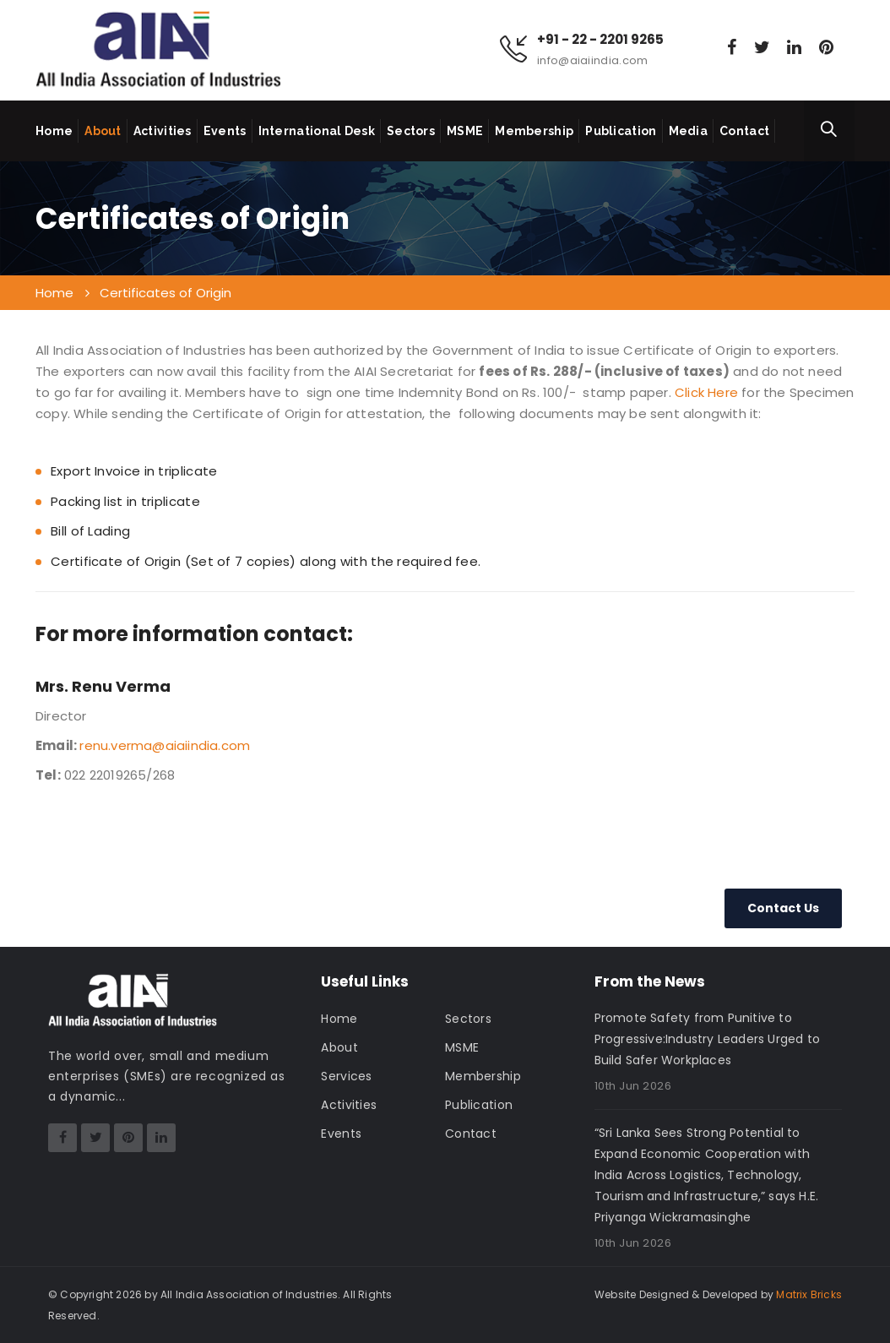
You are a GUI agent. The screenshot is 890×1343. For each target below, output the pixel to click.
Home (54, 131)
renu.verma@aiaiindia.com (164, 745)
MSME (465, 131)
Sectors (411, 131)
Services (346, 1076)
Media (688, 131)
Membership (534, 131)
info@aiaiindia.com (592, 60)
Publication (620, 131)
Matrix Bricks (809, 1294)
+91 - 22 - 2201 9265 (600, 39)
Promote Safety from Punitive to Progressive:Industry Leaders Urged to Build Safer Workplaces (707, 1038)
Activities (162, 131)
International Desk (316, 131)
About (103, 131)
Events (225, 131)
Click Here (706, 392)
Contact (744, 131)
